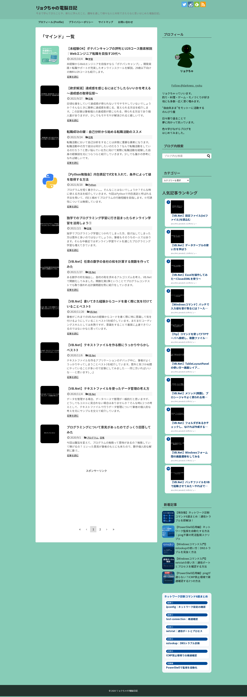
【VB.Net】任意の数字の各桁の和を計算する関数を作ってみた (109, 274)
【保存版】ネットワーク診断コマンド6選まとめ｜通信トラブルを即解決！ (193, 517)
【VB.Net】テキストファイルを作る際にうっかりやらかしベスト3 (109, 357)
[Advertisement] (96, 512)
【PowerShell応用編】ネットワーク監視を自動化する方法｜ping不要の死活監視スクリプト (192, 533)
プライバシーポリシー (81, 22)
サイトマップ (105, 22)
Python (92, 195)
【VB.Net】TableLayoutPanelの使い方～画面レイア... (190, 366)
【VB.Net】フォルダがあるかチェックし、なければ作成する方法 (190, 425)
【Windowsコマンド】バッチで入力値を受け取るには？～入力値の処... (190, 307)
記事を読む (73, 82)
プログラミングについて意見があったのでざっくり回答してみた (108, 445)
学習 (91, 64)
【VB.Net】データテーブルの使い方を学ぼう (190, 248)
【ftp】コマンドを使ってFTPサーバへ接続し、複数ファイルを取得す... (190, 337)
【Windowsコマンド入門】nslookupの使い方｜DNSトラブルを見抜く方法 (193, 549)
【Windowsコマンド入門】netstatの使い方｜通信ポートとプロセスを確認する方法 (192, 563)
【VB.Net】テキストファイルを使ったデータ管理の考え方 (109, 401)
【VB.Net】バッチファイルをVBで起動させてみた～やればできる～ (190, 485)
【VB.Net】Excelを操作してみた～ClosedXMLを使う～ (189, 277)
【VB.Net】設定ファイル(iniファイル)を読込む (189, 218)
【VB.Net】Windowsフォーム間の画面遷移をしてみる (189, 455)
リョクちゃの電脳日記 (66, 7)
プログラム (93, 454)
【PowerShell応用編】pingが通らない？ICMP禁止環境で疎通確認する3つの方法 (193, 577)
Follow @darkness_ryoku (186, 86)
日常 (91, 104)
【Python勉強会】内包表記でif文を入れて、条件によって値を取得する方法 (109, 187)
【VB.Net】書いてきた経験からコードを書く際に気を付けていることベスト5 (109, 314)
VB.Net (92, 283)
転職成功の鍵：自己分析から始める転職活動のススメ (108, 139)
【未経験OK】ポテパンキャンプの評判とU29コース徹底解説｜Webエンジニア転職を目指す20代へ (109, 54)
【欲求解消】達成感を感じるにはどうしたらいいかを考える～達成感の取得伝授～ (108, 95)
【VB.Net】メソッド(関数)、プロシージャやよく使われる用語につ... (189, 396)
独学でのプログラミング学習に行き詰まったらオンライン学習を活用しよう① (108, 230)
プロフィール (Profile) (51, 22)
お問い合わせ (125, 22)
